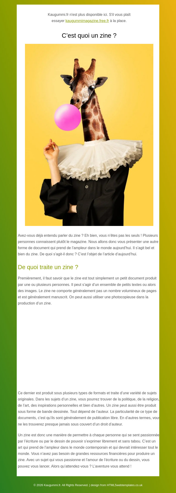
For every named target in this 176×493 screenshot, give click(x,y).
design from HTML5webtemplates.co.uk (116, 485)
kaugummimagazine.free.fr (87, 21)
